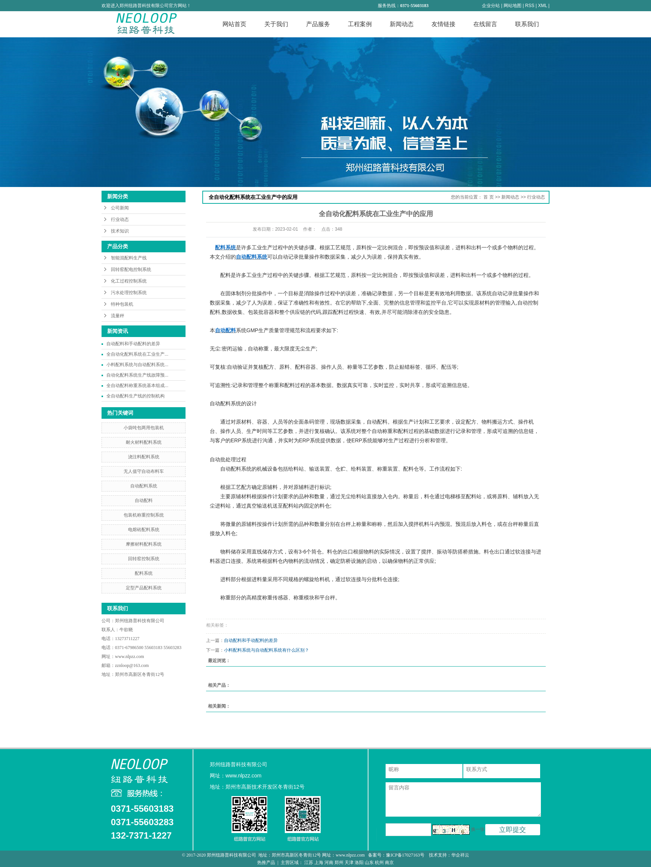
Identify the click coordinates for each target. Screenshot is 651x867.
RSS (530, 5)
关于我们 (276, 24)
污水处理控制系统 (129, 292)
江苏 (308, 862)
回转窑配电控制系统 (131, 269)
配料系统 (144, 573)
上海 (318, 862)
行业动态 (120, 219)
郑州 (338, 862)
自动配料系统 (143, 486)
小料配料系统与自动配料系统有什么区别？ (266, 650)
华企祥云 (460, 855)
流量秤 (117, 315)
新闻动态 (402, 24)
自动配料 (144, 500)
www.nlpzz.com (129, 656)
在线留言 (485, 24)
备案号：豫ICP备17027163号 (397, 855)
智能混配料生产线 (129, 258)
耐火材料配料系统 (144, 442)
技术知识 (120, 231)
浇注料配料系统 (143, 456)
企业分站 (491, 5)
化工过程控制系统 (129, 281)
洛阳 (359, 862)
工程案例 (360, 24)
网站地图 (512, 5)
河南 (328, 862)
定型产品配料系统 (144, 587)
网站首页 (234, 24)
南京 (389, 862)
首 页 (488, 197)
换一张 (478, 829)
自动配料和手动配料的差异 (133, 343)
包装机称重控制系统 (144, 515)
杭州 (379, 862)
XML (542, 5)
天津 (349, 862)
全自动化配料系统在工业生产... (137, 354)
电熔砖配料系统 (143, 529)
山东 (369, 862)
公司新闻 (120, 207)
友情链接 (443, 24)
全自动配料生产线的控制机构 (135, 396)
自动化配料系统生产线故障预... (137, 375)
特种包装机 (122, 304)
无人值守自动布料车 (144, 471)
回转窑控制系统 (143, 558)
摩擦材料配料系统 (144, 544)
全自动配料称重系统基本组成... (137, 385)
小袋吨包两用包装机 (144, 427)
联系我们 (527, 24)
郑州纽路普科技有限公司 (140, 620)
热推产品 (266, 862)
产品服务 (318, 24)
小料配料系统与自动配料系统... (137, 364)
